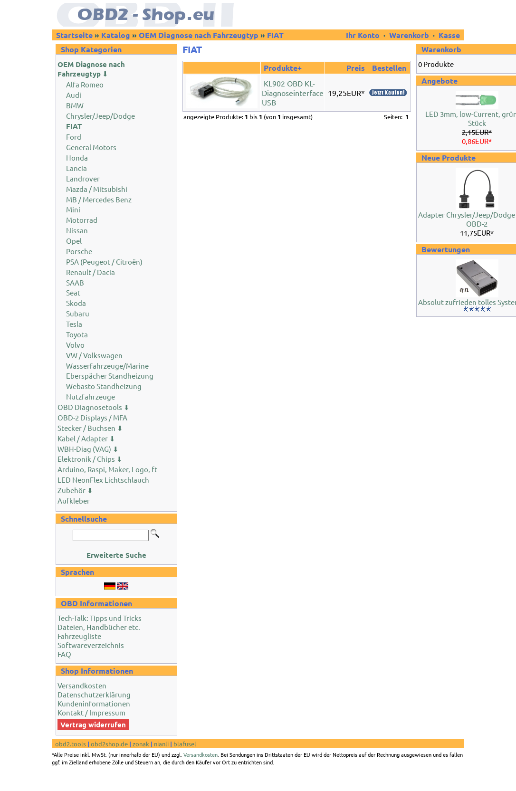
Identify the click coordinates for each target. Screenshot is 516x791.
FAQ (64, 653)
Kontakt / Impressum (91, 712)
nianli (161, 744)
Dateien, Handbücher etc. (98, 626)
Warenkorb (409, 35)
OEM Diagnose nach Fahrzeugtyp (198, 35)
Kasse (449, 35)
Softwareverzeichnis (90, 644)
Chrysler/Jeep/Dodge (100, 115)
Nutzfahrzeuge (90, 396)
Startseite (74, 35)
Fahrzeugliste (79, 635)
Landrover (83, 178)
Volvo (75, 344)
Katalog (115, 35)
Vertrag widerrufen (93, 724)
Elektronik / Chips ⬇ (90, 458)
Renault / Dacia (90, 271)
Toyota (77, 334)
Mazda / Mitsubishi (96, 188)
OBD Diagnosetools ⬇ (93, 406)
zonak (141, 744)
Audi (73, 94)
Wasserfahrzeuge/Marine (107, 365)
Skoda (76, 302)
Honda (77, 157)
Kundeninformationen (93, 703)
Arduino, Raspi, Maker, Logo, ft (107, 469)
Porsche (79, 251)
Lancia (76, 167)
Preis (355, 68)
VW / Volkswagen (94, 355)
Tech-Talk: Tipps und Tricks (99, 617)
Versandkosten (81, 685)
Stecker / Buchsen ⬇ (90, 427)
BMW (75, 105)
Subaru (77, 313)
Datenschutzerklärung (94, 694)
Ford (73, 136)
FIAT (275, 35)
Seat (73, 292)
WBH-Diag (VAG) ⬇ (88, 448)
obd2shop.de (109, 744)
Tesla (74, 323)
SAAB (75, 282)
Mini (73, 209)
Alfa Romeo (85, 84)
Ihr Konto (364, 35)
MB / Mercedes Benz (99, 199)
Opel (74, 240)
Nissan (77, 230)
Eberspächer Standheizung (109, 375)
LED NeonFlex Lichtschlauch (103, 479)
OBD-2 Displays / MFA (92, 417)
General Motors (91, 147)
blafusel (184, 744)
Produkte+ (283, 68)
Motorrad (81, 219)
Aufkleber (73, 500)
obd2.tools (70, 744)
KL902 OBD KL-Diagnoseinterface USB (293, 92)
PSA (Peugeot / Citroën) (104, 261)
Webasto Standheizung (104, 386)
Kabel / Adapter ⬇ (86, 438)
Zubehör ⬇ (75, 490)
